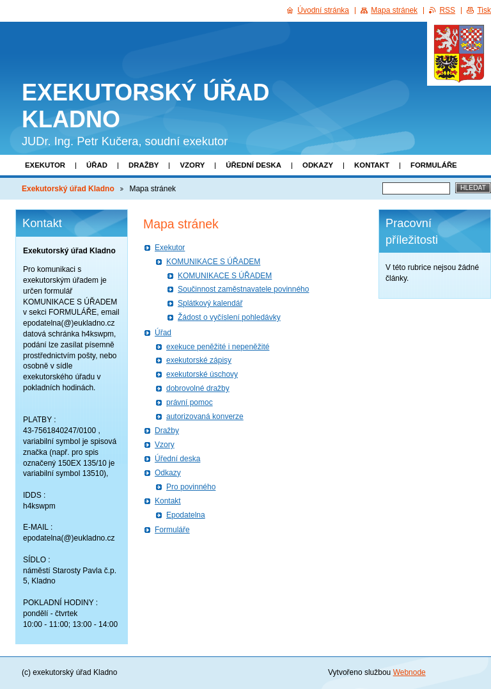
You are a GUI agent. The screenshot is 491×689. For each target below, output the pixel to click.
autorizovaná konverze (205, 416)
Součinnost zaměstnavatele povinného (243, 289)
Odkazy (317, 165)
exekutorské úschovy (202, 374)
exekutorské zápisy (198, 360)
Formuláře (433, 165)
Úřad (96, 165)
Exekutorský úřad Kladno (68, 188)
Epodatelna (185, 515)
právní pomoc (189, 402)
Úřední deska (253, 165)
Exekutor (45, 165)
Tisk (484, 10)
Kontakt (371, 165)
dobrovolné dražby (198, 388)
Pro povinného (190, 486)
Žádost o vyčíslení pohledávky (229, 317)
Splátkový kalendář (210, 303)
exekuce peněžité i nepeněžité (217, 346)
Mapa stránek (394, 10)
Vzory (192, 165)
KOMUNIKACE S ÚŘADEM (213, 261)
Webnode (409, 672)
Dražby (144, 165)
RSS (447, 10)
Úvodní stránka (323, 10)
